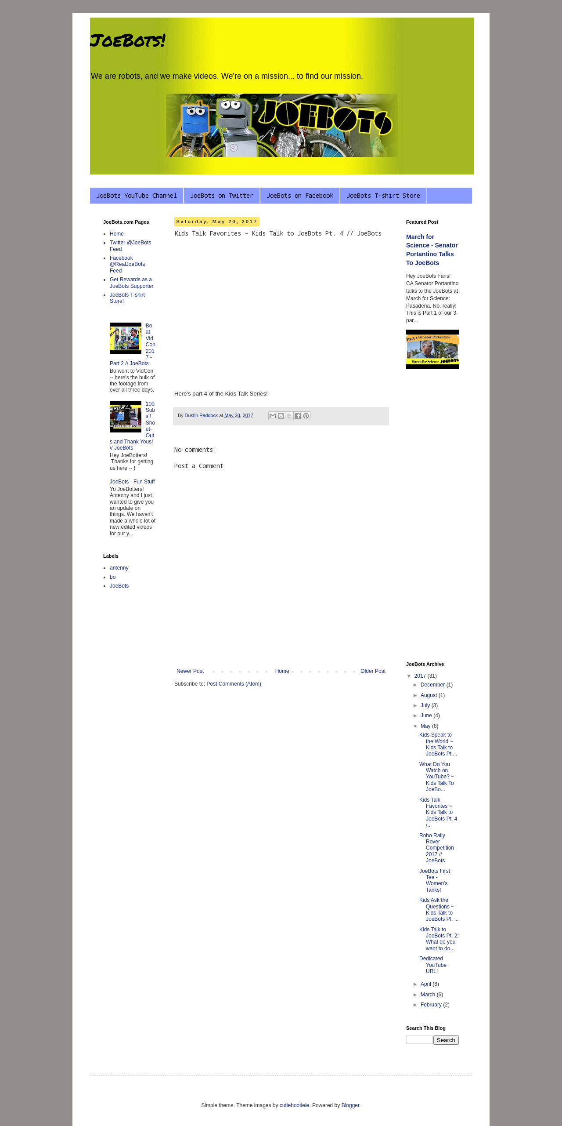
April (426, 984)
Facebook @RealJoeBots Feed (127, 264)
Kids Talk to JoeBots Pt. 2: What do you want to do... (439, 939)
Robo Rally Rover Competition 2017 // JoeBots (436, 848)
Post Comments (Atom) (233, 684)
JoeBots (119, 586)
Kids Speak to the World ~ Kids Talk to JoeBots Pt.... (438, 744)
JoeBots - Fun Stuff (132, 482)
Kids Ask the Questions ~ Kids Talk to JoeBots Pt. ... (439, 909)
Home (282, 671)
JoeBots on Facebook (300, 195)
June (427, 715)
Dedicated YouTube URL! (433, 964)
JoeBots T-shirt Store (383, 195)
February (432, 1005)
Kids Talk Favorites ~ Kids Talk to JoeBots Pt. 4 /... (438, 812)
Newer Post (190, 671)
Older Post (372, 671)
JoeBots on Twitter (221, 195)
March (429, 995)
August (430, 695)
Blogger (351, 1105)
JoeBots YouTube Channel (136, 195)
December (434, 685)
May (426, 726)
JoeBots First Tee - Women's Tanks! (434, 880)
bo (112, 577)
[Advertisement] (432, 516)
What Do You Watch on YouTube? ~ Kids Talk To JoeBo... (436, 777)
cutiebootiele (294, 1105)
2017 (421, 676)
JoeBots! (127, 39)
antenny (119, 568)
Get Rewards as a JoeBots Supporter (131, 282)
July (426, 705)
